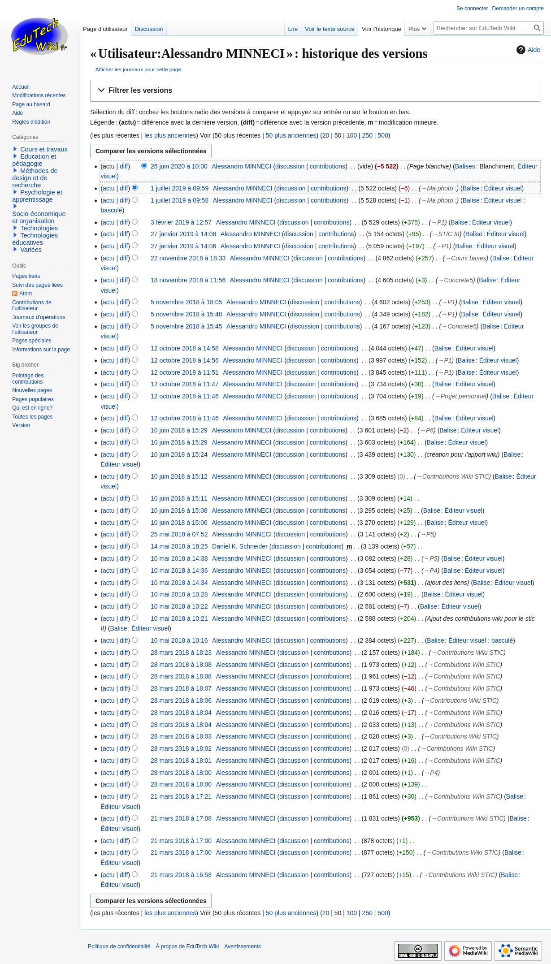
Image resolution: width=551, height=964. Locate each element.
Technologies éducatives (35, 239)
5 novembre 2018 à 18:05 (186, 302)
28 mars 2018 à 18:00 (181, 772)
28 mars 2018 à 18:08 (181, 664)
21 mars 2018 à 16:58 (181, 874)
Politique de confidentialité (119, 946)
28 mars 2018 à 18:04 (181, 712)
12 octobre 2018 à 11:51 (185, 372)
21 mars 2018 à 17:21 (181, 796)
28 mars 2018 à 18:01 (181, 760)
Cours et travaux (44, 149)
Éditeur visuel (503, 188)
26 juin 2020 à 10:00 (179, 166)
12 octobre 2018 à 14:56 (185, 360)
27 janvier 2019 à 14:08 (183, 234)
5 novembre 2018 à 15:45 (186, 326)
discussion (289, 166)
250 (367, 135)
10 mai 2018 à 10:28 (179, 594)
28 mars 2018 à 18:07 (181, 688)
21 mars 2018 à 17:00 (181, 840)
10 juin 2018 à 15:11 (179, 498)
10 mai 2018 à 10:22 (179, 606)
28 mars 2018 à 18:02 (181, 748)
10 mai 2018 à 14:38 (179, 558)
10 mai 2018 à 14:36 (179, 570)
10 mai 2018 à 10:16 (179, 640)
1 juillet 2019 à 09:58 (179, 200)
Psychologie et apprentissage (37, 196)
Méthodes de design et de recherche (34, 178)
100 (352, 135)
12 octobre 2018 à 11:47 (185, 384)
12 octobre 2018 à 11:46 (185, 396)
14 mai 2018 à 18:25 (179, 546)
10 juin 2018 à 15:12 (179, 476)
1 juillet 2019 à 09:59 (179, 188)
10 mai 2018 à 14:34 (179, 582)
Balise (471, 188)
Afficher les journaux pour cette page (138, 69)
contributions (327, 166)
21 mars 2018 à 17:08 (181, 818)
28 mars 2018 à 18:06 (181, 700)
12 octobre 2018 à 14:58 (185, 348)
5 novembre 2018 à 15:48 (186, 314)
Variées (31, 249)
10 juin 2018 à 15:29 (179, 430)
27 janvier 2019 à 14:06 (183, 246)
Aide (527, 49)
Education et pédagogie (34, 160)
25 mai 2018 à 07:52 (179, 534)
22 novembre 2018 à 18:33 (188, 258)
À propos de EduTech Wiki (187, 946)
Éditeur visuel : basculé (480, 640)
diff (124, 166)
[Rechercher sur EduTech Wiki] (489, 28)
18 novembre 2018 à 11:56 (188, 280)
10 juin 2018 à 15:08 (179, 510)
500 (382, 135)
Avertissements (242, 946)
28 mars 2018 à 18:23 (181, 652)
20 (326, 135)
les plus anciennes (170, 135)
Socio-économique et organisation (38, 217)
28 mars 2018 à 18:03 (181, 736)
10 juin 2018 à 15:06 (179, 522)
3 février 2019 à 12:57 (181, 222)
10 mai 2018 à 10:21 (179, 618)
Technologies (39, 228)
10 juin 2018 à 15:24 (179, 454)
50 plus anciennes (291, 135)
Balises (465, 166)
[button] (315, 90)
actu (108, 188)
